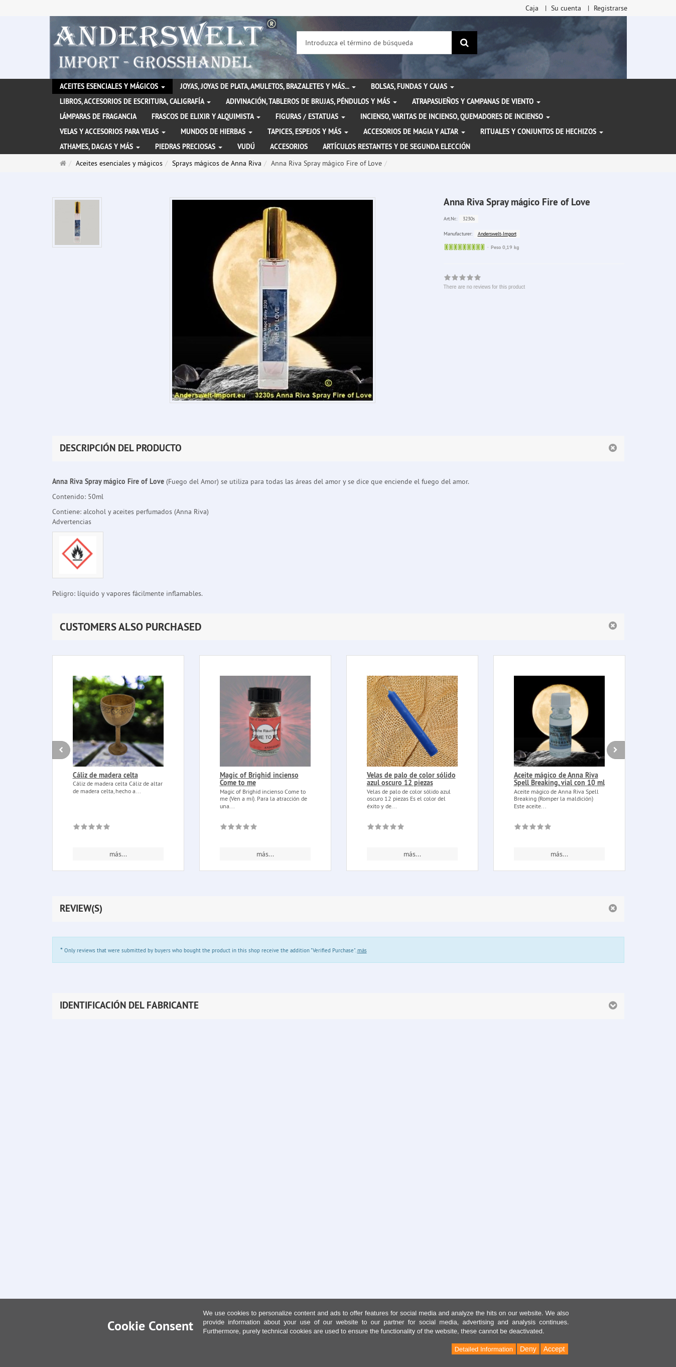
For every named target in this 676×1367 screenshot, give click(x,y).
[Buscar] (464, 42)
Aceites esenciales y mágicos (112, 86)
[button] (338, 626)
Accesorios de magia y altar (414, 131)
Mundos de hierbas (216, 131)
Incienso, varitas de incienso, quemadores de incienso (455, 116)
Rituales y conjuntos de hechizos (541, 131)
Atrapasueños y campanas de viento (476, 101)
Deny (528, 1349)
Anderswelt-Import (497, 233)
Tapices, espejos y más (307, 131)
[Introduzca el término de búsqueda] (374, 42)
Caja (531, 8)
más (362, 950)
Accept (554, 1349)
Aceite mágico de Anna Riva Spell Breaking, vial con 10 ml (559, 779)
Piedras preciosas (188, 146)
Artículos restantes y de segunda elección (396, 146)
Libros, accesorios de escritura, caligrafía (135, 101)
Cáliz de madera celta (105, 775)
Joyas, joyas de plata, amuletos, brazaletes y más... (268, 86)
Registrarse (610, 8)
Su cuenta (566, 8)
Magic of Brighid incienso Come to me (259, 779)
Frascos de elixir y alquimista (206, 116)
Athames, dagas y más (100, 146)
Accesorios (289, 146)
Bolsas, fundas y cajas (412, 86)
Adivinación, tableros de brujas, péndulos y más (311, 101)
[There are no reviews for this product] (91, 828)
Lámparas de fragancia (98, 116)
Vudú (246, 146)
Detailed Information (484, 1349)
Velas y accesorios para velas (113, 131)
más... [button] (118, 853)
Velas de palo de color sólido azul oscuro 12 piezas (411, 779)
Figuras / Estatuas (310, 116)
